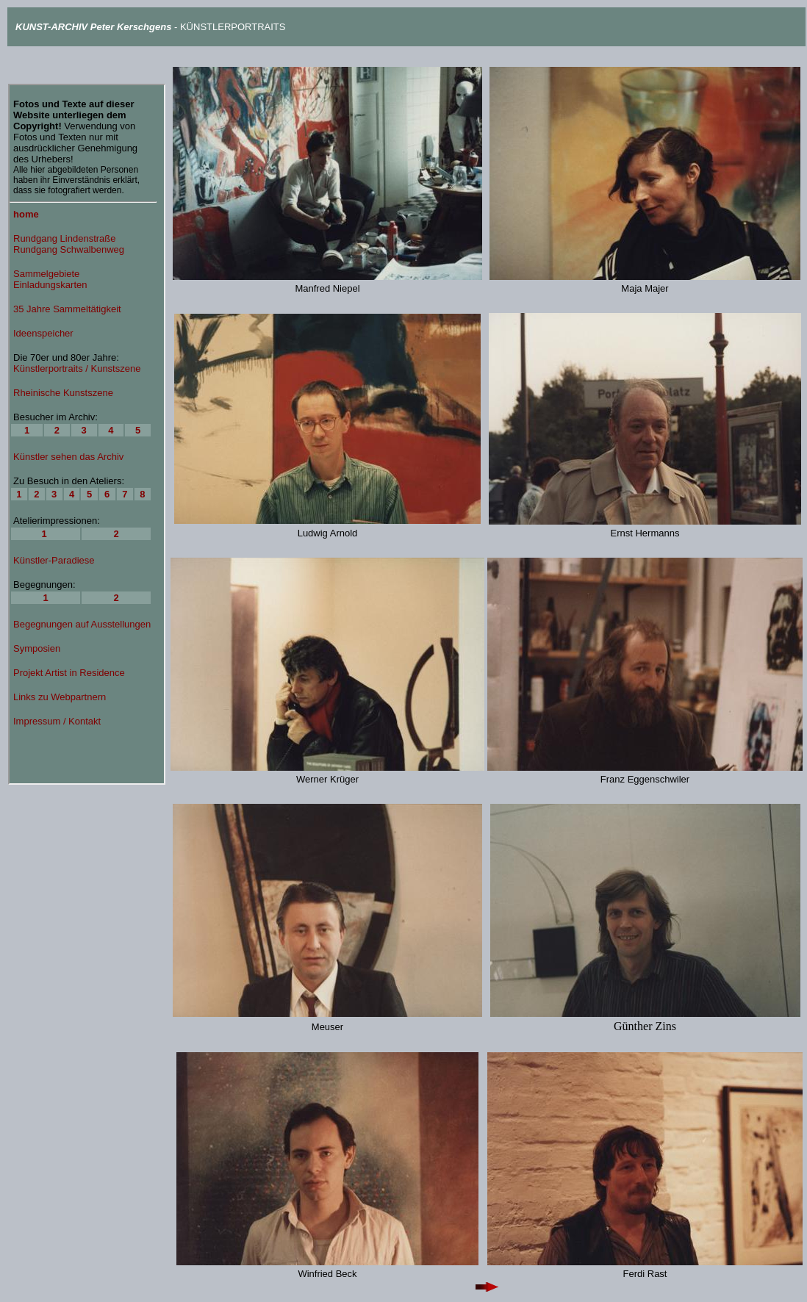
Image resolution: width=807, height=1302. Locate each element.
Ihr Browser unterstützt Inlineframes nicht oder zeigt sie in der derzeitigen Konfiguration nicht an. (86, 434)
